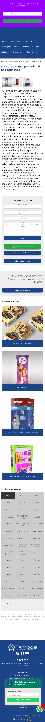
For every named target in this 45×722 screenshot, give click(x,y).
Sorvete (35, 47)
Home (3, 41)
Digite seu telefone (22, 216)
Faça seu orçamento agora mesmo (22, 14)
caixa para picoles (24, 61)
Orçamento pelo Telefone (22, 252)
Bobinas (4, 52)
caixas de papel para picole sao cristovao (6, 64)
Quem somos (14, 41)
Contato (30, 52)
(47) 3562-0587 (22, 675)
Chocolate (17, 52)
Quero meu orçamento (22, 290)
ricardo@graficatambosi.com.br (22, 678)
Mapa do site (22, 708)
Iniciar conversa (23, 700)
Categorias (14, 61)
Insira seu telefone (14, 691)
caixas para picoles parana (35, 61)
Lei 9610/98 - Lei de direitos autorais (30, 619)
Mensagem (22, 222)
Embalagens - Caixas (9, 47)
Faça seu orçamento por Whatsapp (22, 21)
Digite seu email (22, 210)
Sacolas (26, 47)
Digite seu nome (22, 204)
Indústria (26, 41)
